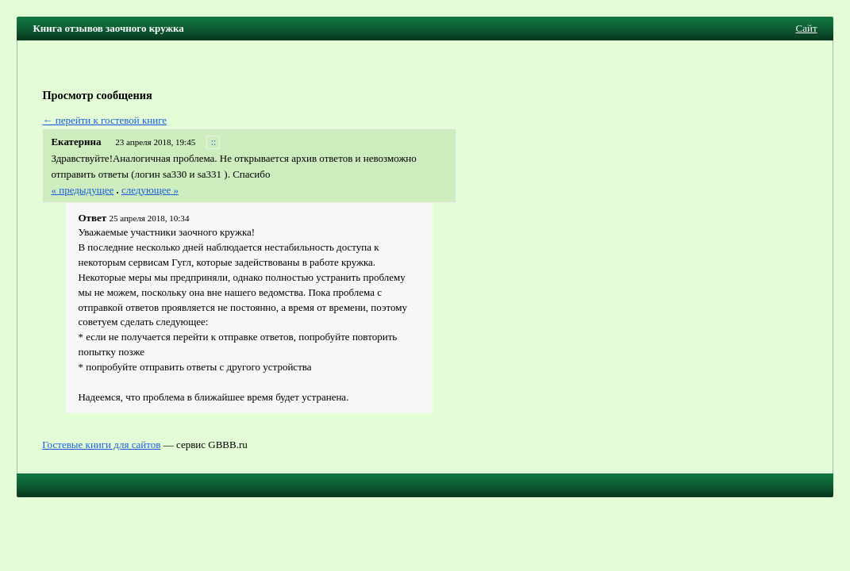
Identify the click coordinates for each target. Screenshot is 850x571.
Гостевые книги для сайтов (101, 444)
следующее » (150, 190)
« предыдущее (82, 190)
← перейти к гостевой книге (104, 120)
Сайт (806, 28)
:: (214, 142)
